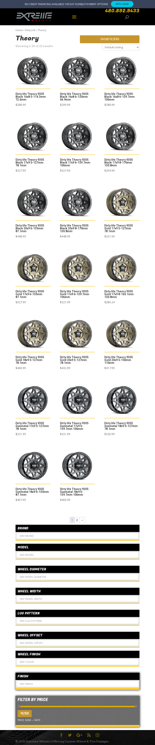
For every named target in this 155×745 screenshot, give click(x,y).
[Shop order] (120, 47)
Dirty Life (30, 30)
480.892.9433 (122, 10)
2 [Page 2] (77, 520)
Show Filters (109, 39)
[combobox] (77, 536)
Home (19, 30)
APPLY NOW (122, 3)
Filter (25, 713)
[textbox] (77, 537)
